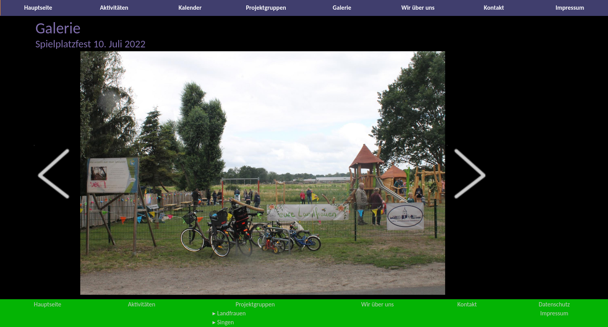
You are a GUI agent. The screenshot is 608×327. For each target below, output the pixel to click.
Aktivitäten (114, 7)
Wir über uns (418, 7)
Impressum (570, 7)
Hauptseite (38, 7)
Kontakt (494, 7)
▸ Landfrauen (228, 313)
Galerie (342, 7)
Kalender (190, 7)
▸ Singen (223, 322)
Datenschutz (554, 304)
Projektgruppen (266, 7)
